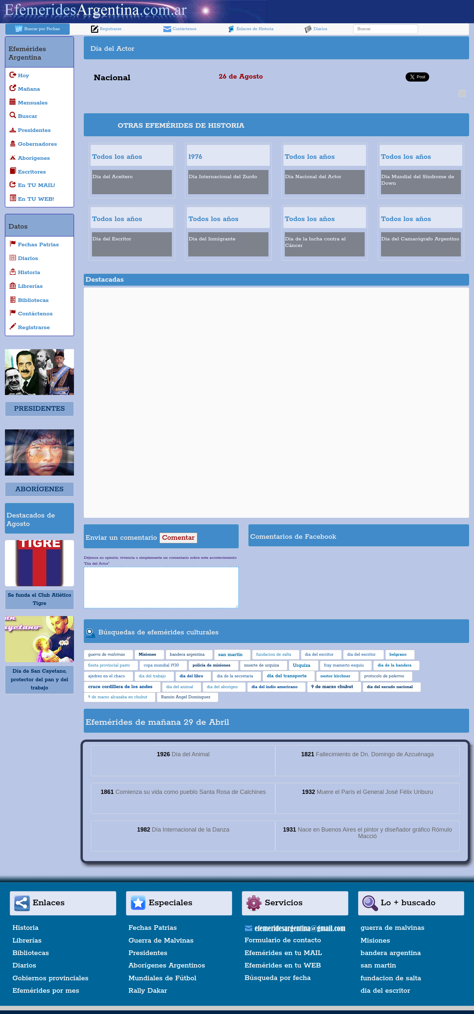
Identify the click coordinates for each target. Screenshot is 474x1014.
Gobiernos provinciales (50, 978)
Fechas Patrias (153, 927)
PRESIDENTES (39, 408)
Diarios (315, 29)
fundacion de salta (391, 978)
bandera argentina (391, 953)
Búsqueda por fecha (278, 978)
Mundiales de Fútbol (162, 978)
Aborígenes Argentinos (167, 965)
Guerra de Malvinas (161, 940)
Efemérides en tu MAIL (283, 953)
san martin (378, 965)
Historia (25, 927)
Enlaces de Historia (250, 29)
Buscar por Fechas (37, 29)
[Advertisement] (371, 48)
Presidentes (148, 953)
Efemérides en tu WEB (283, 965)
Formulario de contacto (283, 940)
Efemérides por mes (45, 990)
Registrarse (106, 29)
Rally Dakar (148, 990)
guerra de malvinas (393, 927)
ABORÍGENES (39, 489)
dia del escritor (385, 990)
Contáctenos (179, 29)
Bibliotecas (30, 953)
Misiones (375, 940)
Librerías (27, 940)
